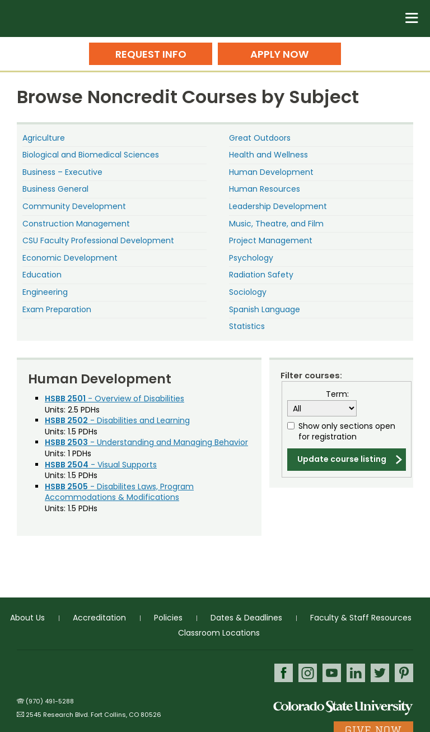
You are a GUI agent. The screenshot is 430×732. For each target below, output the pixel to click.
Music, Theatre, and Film (276, 223)
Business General (55, 188)
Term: (337, 394)
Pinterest (404, 673)
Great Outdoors (260, 137)
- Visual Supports (101, 464)
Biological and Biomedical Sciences (90, 154)
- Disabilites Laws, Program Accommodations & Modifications (119, 492)
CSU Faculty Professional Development (98, 240)
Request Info (150, 54)
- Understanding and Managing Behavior (146, 442)
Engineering (45, 292)
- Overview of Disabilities (114, 398)
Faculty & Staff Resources (361, 617)
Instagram (307, 673)
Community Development (74, 206)
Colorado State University (343, 707)
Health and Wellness (268, 154)
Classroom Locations (219, 632)
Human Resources (264, 188)
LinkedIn (356, 673)
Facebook (283, 673)
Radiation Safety (261, 274)
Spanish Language (264, 309)
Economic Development (70, 257)
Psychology (251, 257)
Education (42, 274)
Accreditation (99, 617)
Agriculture (43, 137)
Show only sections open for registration (346, 432)
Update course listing (341, 459)
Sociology (248, 292)
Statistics (247, 326)
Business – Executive (62, 172)
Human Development (271, 172)
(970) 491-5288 (50, 701)
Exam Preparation (56, 309)
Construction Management (76, 223)
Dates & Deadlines (246, 617)
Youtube (331, 673)
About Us (27, 617)
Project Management (270, 240)
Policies (168, 617)
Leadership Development (278, 206)
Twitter (380, 673)
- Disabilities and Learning (117, 420)
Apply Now (279, 54)
